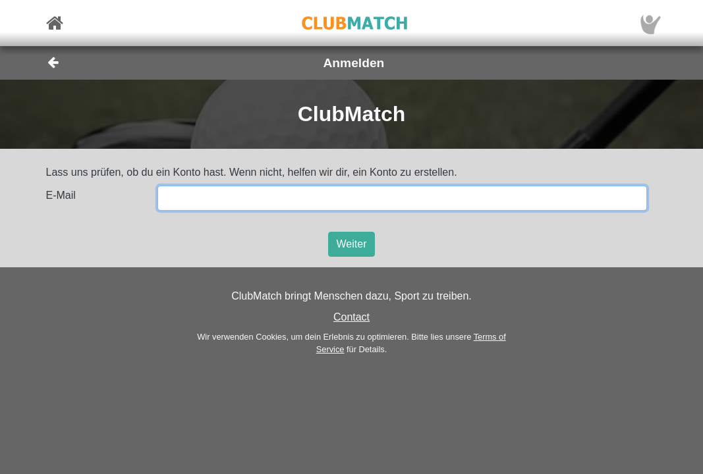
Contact (351, 317)
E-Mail (61, 195)
